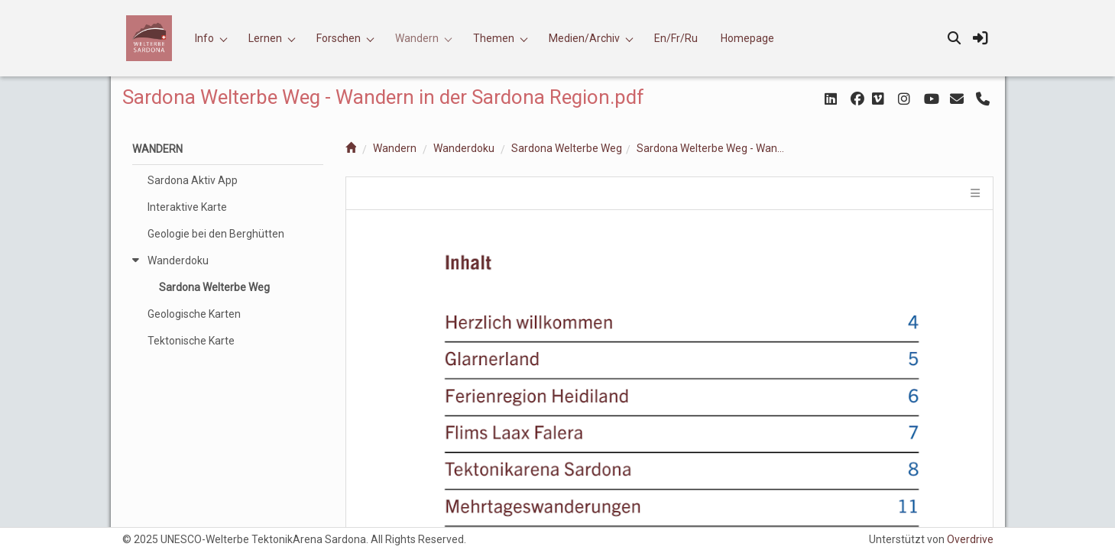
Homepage (747, 38)
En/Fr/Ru (676, 38)
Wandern (395, 148)
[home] (350, 148)
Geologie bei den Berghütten (215, 234)
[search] (955, 38)
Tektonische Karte (191, 341)
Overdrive (970, 539)
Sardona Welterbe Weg (566, 148)
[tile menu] (974, 193)
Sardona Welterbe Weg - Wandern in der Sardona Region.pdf (713, 148)
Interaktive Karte (187, 207)
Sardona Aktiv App (192, 180)
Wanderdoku (463, 148)
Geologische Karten (194, 314)
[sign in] (980, 38)
